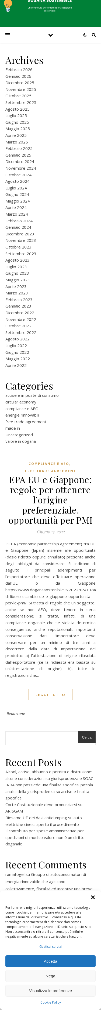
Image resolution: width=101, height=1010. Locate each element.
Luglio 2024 (16, 188)
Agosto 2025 (17, 109)
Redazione (16, 713)
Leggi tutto (50, 694)
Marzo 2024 (16, 214)
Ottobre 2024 (18, 174)
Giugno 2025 (17, 122)
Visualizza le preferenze (50, 990)
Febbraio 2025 (19, 148)
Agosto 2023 (17, 260)
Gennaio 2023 (18, 306)
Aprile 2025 (16, 135)
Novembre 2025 (20, 89)
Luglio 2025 (16, 115)
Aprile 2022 (16, 365)
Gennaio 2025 (18, 155)
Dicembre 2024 (19, 161)
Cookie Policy (50, 1002)
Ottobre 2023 (18, 247)
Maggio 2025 (17, 128)
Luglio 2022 (16, 345)
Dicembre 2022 (19, 312)
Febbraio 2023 (19, 299)
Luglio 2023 (16, 266)
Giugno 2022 (17, 352)
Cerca (87, 737)
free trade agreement (25, 421)
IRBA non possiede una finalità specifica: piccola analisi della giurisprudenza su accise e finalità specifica (49, 791)
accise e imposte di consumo (32, 395)
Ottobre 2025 (18, 95)
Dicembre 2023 (19, 233)
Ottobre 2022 (18, 325)
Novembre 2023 (20, 240)
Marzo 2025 (16, 142)
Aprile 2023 (16, 286)
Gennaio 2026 (18, 76)
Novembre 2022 (20, 319)
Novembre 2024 (20, 168)
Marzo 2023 (16, 293)
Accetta (50, 961)
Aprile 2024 (16, 207)
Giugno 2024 (17, 194)
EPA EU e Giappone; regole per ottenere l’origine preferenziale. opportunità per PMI (50, 499)
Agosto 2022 (17, 338)
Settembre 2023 (20, 253)
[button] (93, 897)
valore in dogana (20, 441)
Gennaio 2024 (18, 227)
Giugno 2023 (17, 273)
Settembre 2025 (20, 102)
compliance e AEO (22, 408)
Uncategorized (19, 434)
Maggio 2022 (17, 358)
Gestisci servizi (50, 946)
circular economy (20, 402)
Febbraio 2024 (19, 220)
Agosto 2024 (17, 181)
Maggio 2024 (17, 201)
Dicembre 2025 (19, 82)
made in (12, 428)
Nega (50, 976)
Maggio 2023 (17, 279)
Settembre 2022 (20, 332)
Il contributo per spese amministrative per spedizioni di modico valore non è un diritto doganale (45, 837)
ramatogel (15, 874)
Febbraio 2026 (19, 69)
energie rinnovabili (22, 415)
